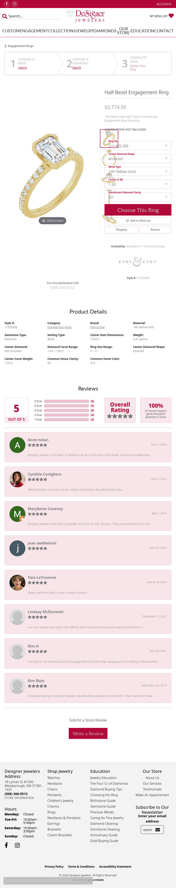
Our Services (152, 783)
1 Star (38, 419)
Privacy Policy (54, 867)
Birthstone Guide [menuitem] (103, 800)
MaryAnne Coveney (45, 508)
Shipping (121, 230)
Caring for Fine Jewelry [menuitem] (107, 818)
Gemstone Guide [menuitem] (103, 806)
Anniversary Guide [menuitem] (104, 835)
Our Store (123, 31)
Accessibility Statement (115, 867)
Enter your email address (152, 818)
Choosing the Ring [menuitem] (104, 795)
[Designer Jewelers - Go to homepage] (88, 16)
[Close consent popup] (89, 880)
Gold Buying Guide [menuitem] (104, 841)
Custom (11, 30)
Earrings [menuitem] (53, 823)
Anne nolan (38, 439)
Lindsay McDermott (45, 611)
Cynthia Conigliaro (44, 474)
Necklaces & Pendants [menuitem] (63, 818)
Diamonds (105, 30)
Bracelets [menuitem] (54, 829)
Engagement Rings (20, 46)
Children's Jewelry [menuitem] (60, 800)
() (92, 401)
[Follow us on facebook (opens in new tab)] (7, 4)
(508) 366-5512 (62, 287)
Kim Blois (36, 680)
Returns (155, 230)
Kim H (33, 646)
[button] (163, 4)
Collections (62, 30)
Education (142, 30)
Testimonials (152, 789)
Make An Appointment (152, 795)
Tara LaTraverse (42, 577)
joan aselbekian (42, 543)
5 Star (38, 401)
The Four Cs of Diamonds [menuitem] (109, 783)
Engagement (34, 30)
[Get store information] (19, 798)
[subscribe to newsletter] (158, 829)
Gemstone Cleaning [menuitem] (105, 829)
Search (22, 67)
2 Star (38, 415)
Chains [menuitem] (52, 789)
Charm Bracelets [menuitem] (59, 835)
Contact (164, 30)
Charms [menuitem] (53, 806)
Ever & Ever (97, 327)
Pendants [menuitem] (54, 795)
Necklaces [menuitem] (54, 783)
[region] (52, 178)
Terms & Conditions (81, 867)
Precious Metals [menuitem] (102, 812)
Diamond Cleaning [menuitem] (104, 823)
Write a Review (88, 733)
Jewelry (85, 30)
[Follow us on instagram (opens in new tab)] (14, 4)
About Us (152, 778)
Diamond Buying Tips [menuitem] (106, 789)
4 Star (38, 406)
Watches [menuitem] (53, 778)
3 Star (38, 410)
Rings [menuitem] (51, 812)
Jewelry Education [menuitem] (103, 778)
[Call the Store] (16, 794)
